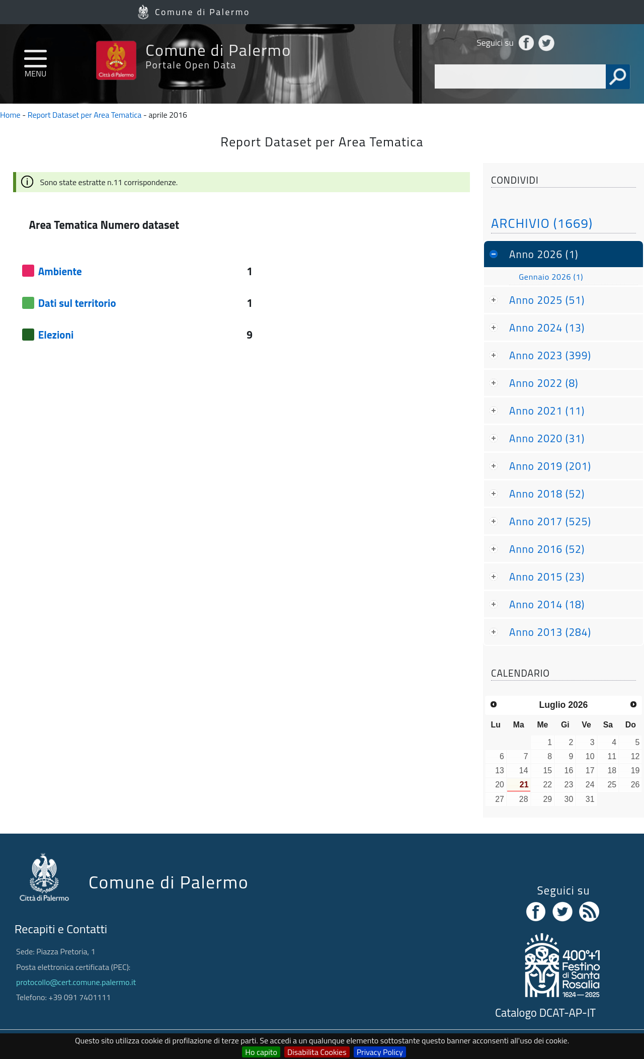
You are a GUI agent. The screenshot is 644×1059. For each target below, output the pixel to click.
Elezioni (55, 335)
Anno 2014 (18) (547, 604)
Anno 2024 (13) (547, 327)
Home (10, 115)
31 (590, 799)
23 (569, 784)
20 (499, 784)
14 (523, 770)
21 (524, 784)
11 (611, 756)
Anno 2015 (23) (547, 576)
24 (590, 784)
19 (635, 770)
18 (611, 770)
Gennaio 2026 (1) (551, 277)
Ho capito (261, 1051)
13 (499, 770)
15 (547, 770)
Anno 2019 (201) (550, 466)
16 (569, 770)
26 (635, 784)
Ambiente (60, 271)
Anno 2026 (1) (544, 254)
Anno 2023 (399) (550, 355)
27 (499, 799)
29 (547, 799)
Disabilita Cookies (317, 1051)
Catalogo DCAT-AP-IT (545, 1012)
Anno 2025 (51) (547, 300)
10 (590, 756)
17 (590, 770)
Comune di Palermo (202, 12)
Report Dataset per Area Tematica (85, 115)
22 (547, 784)
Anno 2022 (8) (544, 383)
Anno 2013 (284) (550, 632)
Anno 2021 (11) (547, 410)
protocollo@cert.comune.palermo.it (76, 982)
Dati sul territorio (77, 303)
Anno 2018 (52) (547, 493)
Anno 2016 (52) (547, 549)
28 (523, 799)
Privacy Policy (380, 1051)
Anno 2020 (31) (547, 438)
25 (611, 784)
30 (569, 799)
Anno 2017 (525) (550, 521)
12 (635, 756)
